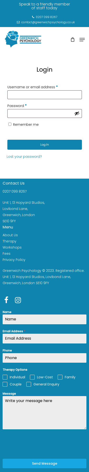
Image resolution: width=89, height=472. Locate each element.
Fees (6, 253)
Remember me (26, 124)
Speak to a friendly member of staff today (44, 6)
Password (17, 105)
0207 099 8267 (15, 191)
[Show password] (77, 113)
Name (7, 312)
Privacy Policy (14, 259)
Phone (7, 350)
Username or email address (32, 87)
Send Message (44, 463)
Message (9, 394)
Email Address (14, 331)
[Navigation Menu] (82, 39)
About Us (10, 235)
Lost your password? (24, 156)
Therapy (9, 241)
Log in (44, 145)
